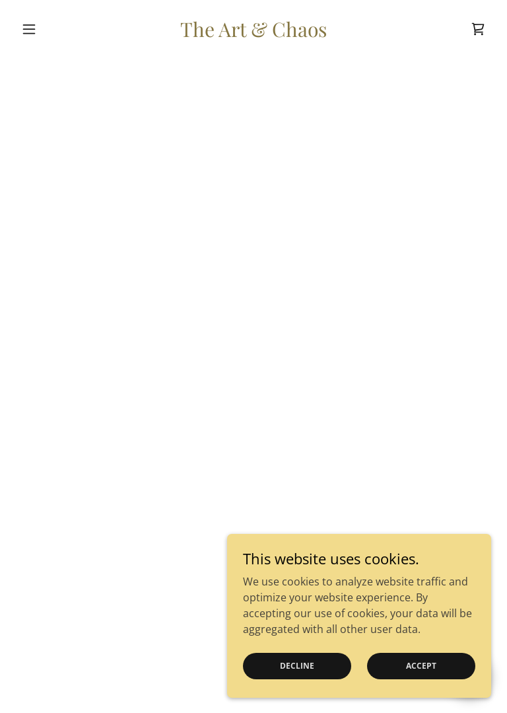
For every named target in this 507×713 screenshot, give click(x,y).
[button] (51, 29)
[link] (253, 33)
